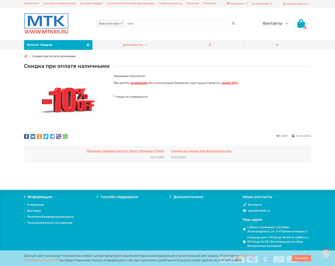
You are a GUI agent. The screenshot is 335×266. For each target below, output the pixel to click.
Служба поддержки (117, 197)
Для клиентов (133, 45)
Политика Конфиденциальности (50, 216)
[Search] (181, 23)
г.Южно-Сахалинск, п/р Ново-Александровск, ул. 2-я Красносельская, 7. (277, 229)
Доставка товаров (91, 3)
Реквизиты (209, 3)
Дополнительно (186, 197)
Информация (38, 197)
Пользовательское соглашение (50, 222)
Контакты (255, 204)
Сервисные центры (171, 3)
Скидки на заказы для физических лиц (201, 151)
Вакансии (193, 3)
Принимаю (302, 258)
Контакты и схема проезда (59, 3)
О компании (31, 3)
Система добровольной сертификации (131, 3)
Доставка (34, 210)
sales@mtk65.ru (259, 210)
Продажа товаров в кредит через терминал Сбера (125, 151)
